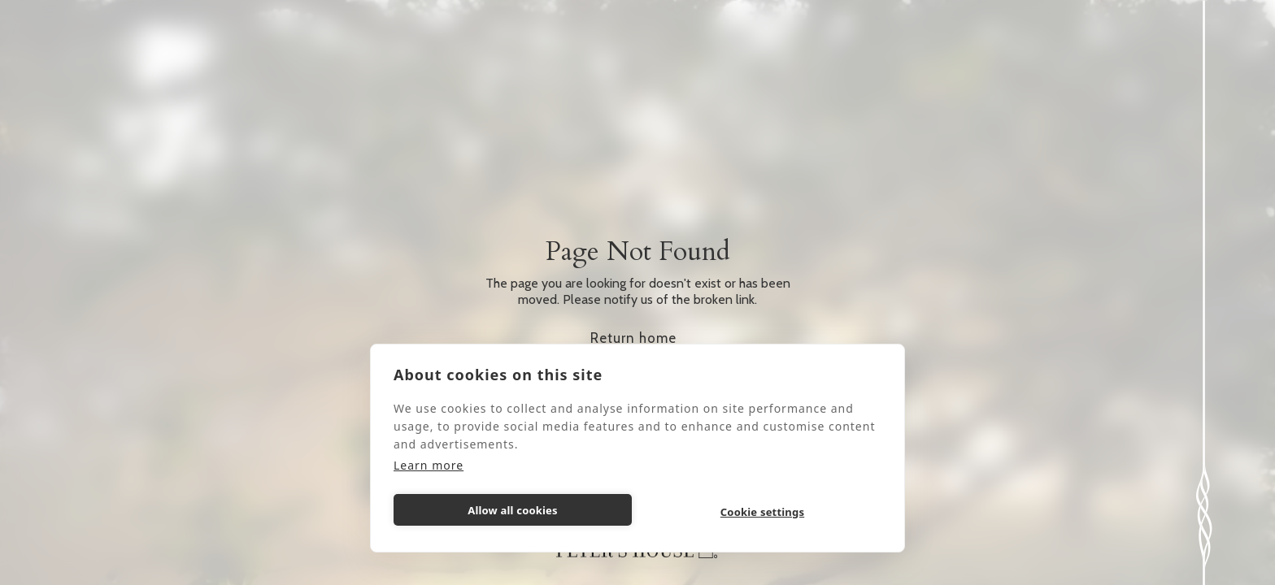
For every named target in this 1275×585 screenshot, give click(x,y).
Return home (633, 338)
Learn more (428, 465)
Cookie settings (762, 512)
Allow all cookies (513, 510)
